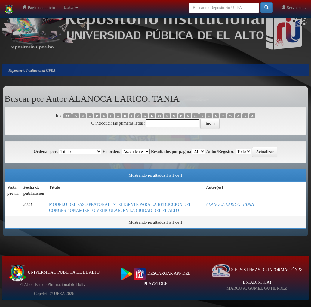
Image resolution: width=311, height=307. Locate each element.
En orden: (112, 151)
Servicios (294, 7)
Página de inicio (39, 7)
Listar (71, 7)
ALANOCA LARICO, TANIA (230, 204)
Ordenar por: (46, 151)
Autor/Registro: (220, 151)
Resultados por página (171, 151)
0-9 (68, 115)
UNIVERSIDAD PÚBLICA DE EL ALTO (54, 272)
